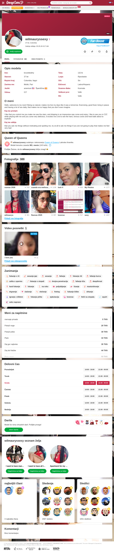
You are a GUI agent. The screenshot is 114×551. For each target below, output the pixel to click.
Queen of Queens (52, 142)
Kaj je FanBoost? (103, 46)
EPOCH (49, 543)
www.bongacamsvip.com (34, 543)
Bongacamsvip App (70, 8)
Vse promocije (43, 8)
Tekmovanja (55, 8)
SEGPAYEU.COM (58, 543)
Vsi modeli (6, 8)
